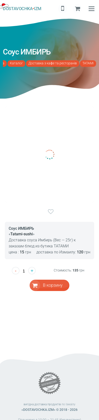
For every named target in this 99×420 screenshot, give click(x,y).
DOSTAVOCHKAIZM (22, 8)
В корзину (53, 285)
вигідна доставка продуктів (42, 404)
